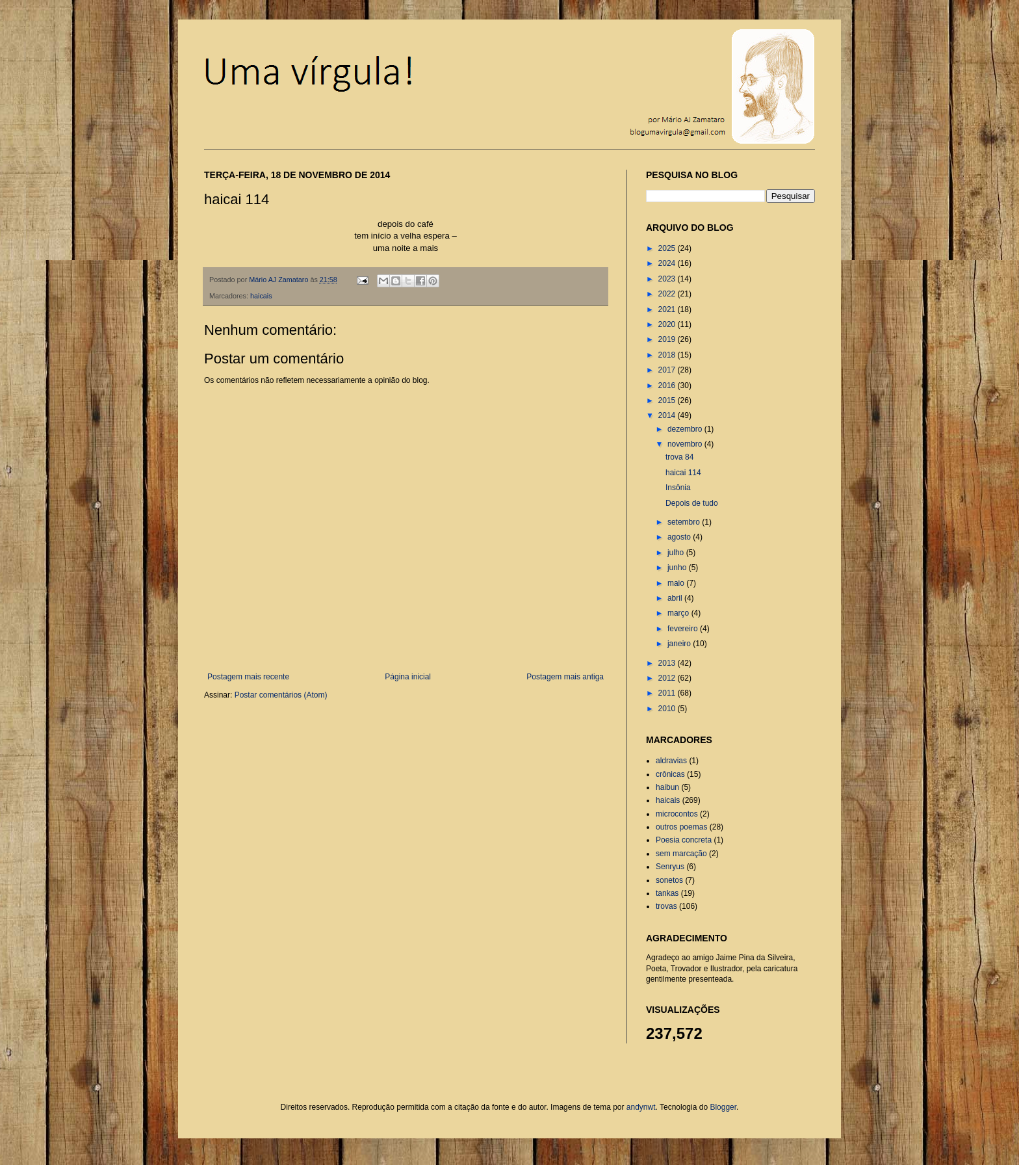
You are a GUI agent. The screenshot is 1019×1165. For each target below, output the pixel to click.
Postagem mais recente (248, 676)
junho (678, 567)
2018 (668, 355)
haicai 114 (683, 472)
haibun (667, 787)
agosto (680, 537)
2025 (668, 248)
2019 (668, 339)
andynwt (641, 1107)
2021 (668, 309)
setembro (684, 522)
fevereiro (683, 628)
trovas (666, 906)
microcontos (677, 813)
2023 (668, 278)
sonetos (669, 880)
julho (676, 552)
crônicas (670, 774)
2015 (668, 400)
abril (675, 598)
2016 (668, 385)
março (679, 613)
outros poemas (681, 826)
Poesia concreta (684, 839)
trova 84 (679, 457)
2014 (668, 415)
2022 (668, 293)
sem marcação (681, 853)
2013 (668, 663)
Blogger (723, 1107)
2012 (668, 678)
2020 (668, 324)
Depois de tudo (691, 503)
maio (676, 583)
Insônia (678, 487)
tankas (667, 893)
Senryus (670, 866)
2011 (668, 693)
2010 (668, 708)
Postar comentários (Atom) (281, 695)
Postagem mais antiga (565, 676)
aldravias (671, 760)
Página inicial (408, 676)
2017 (668, 369)
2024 (668, 263)
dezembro (685, 429)
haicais (261, 296)
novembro (685, 444)
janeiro (680, 643)
